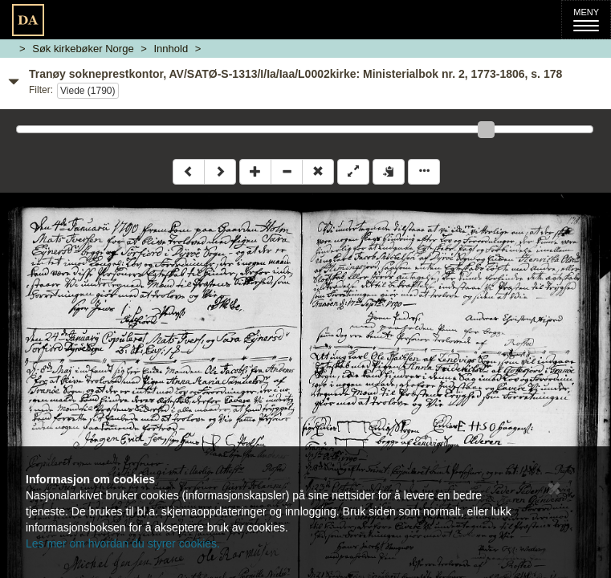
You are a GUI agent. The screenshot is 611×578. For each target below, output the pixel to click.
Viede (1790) (88, 90)
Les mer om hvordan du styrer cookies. (123, 543)
